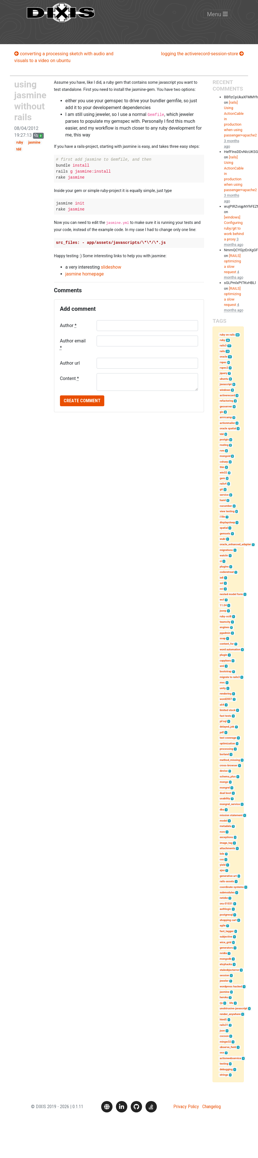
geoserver (226, 406)
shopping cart (228, 920)
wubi (222, 538)
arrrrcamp (226, 417)
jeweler (224, 980)
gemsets (225, 533)
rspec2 (224, 367)
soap (223, 638)
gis (221, 411)
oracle (223, 356)
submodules (227, 892)
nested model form (231, 594)
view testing (227, 511)
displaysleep (227, 522)
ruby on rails (227, 334)
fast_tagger (227, 931)
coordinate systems (232, 887)
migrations (226, 550)
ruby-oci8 (225, 616)
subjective (226, 936)
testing (224, 1063)
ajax (222, 870)
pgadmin (225, 632)
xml (222, 665)
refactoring (226, 400)
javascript (226, 384)
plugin (223, 654)
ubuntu (224, 378)
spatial (224, 527)
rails (222, 351)
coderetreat (227, 571)
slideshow (111, 267)
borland (224, 754)
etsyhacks (226, 964)
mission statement (231, 815)
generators (226, 947)
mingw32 (225, 1041)
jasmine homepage (84, 274)
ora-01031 (226, 903)
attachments (227, 848)
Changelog (211, 1106)
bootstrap (226, 671)
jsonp (223, 610)
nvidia (223, 953)
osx (222, 1052)
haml (223, 500)
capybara (225, 660)
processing (226, 748)
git (221, 489)
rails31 (224, 1024)
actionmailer (227, 422)
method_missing (230, 759)
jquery (223, 373)
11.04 (223, 605)
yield (223, 864)
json (222, 1030)
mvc (222, 682)
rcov (222, 831)
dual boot (225, 793)
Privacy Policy (186, 1106)
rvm (222, 450)
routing (224, 444)
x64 (222, 704)
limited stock (228, 710)
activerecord (227, 395)
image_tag (226, 842)
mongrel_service (230, 804)
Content (69, 378)
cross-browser (228, 765)
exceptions (226, 837)
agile (223, 925)
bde (222, 853)
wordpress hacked (231, 986)
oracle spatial (228, 428)
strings (224, 1074)
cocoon (224, 1035)
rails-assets (227, 881)
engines (224, 627)
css (222, 859)
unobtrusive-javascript (233, 1008)
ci (221, 561)
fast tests (225, 715)
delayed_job (227, 726)
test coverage (228, 737)
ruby (19, 142)
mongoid (225, 456)
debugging (226, 1069)
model (223, 820)
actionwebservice (230, 1058)
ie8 (221, 577)
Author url (70, 363)
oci (221, 588)
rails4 (223, 483)
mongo (224, 781)
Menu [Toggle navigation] (217, 18)
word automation (230, 649)
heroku (224, 997)
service (224, 494)
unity (223, 688)
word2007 (226, 698)
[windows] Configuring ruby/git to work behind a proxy (234, 228)
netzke (224, 897)
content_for (227, 643)
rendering (225, 693)
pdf (222, 732)
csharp (224, 461)
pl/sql (223, 721)
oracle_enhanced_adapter (235, 544)
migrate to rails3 (230, 677)
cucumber (226, 505)
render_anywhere (230, 1014)
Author (68, 325)
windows (225, 389)
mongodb (225, 958)
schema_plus (228, 776)
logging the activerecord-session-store (202, 53)
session (224, 975)
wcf (222, 599)
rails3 (223, 345)
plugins (224, 566)
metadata (225, 826)
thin (222, 467)
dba (222, 809)
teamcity (225, 621)
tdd (18, 149)
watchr (224, 555)
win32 (223, 472)
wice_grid (225, 942)
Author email (73, 344)
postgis (224, 439)
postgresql (226, 914)
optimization (227, 743)
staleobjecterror (229, 969)
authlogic (225, 908)
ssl (221, 583)
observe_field (228, 1047)
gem (222, 478)
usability (225, 798)
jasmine (34, 142)
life (231, 1002)
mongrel (225, 787)
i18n (222, 516)
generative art (228, 875)
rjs (221, 1002)
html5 (223, 1019)
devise (224, 770)
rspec (223, 362)
